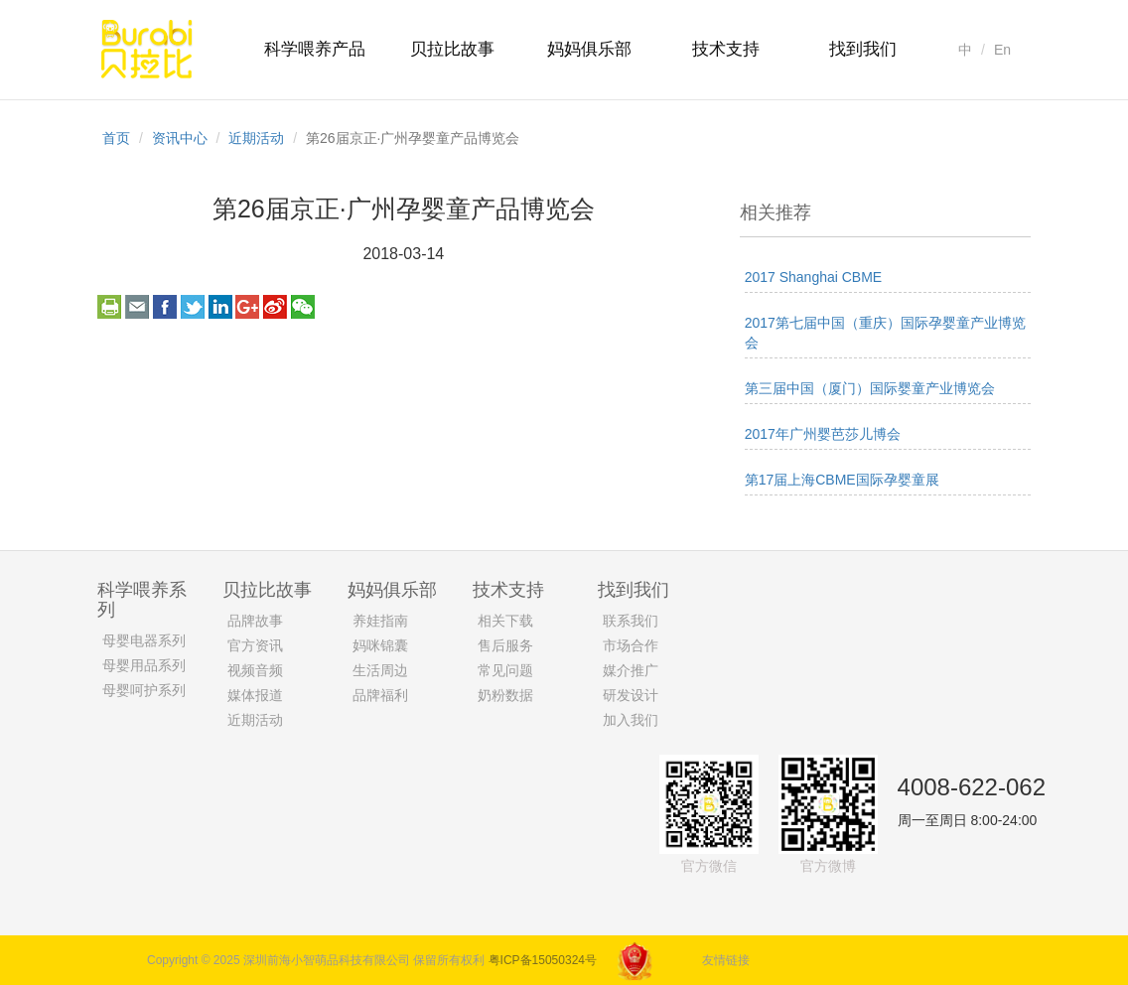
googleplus (247, 307)
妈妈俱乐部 (589, 49)
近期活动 (256, 138)
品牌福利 (380, 695)
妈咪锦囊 (380, 645)
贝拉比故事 (452, 49)
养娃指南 (380, 621)
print (109, 307)
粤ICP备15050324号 (543, 960)
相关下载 (505, 621)
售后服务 (505, 645)
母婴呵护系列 (144, 690)
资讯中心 (180, 138)
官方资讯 (255, 645)
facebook (165, 307)
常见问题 (505, 670)
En (1002, 50)
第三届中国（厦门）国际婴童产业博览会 (870, 388)
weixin (303, 307)
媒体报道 (255, 695)
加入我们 (630, 720)
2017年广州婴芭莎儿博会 (823, 434)
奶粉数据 (505, 695)
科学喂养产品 (314, 49)
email (137, 307)
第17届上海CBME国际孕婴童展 (842, 480)
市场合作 (630, 645)
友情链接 (726, 960)
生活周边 (380, 670)
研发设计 (630, 695)
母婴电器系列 (144, 640)
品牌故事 (255, 621)
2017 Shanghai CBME (814, 277)
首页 (116, 138)
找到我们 (863, 49)
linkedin (220, 307)
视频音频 (255, 670)
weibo (275, 307)
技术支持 (726, 49)
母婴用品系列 (144, 665)
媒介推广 (630, 670)
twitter (193, 307)
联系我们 (630, 621)
